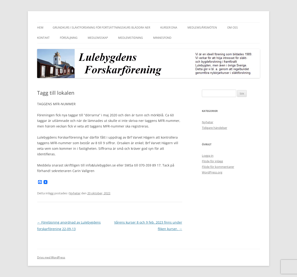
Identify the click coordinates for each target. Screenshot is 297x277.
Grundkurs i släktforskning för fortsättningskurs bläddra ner (101, 27)
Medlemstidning (130, 38)
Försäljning (68, 38)
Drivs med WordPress (51, 257)
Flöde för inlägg (212, 161)
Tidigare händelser (214, 128)
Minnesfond (162, 38)
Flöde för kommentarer (218, 167)
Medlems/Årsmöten (202, 27)
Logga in (207, 155)
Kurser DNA (168, 27)
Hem (40, 27)
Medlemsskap (98, 38)
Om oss (232, 27)
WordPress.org (212, 172)
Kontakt (43, 38)
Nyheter (75, 193)
